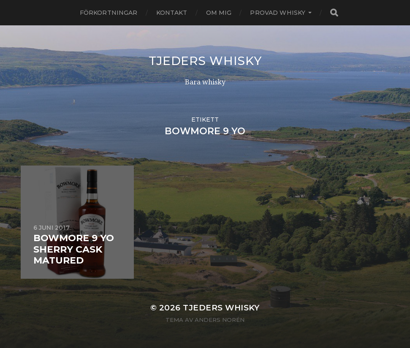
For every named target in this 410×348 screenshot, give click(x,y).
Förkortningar (109, 12)
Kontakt (171, 12)
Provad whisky (277, 12)
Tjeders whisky (205, 61)
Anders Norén (219, 319)
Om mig (219, 12)
